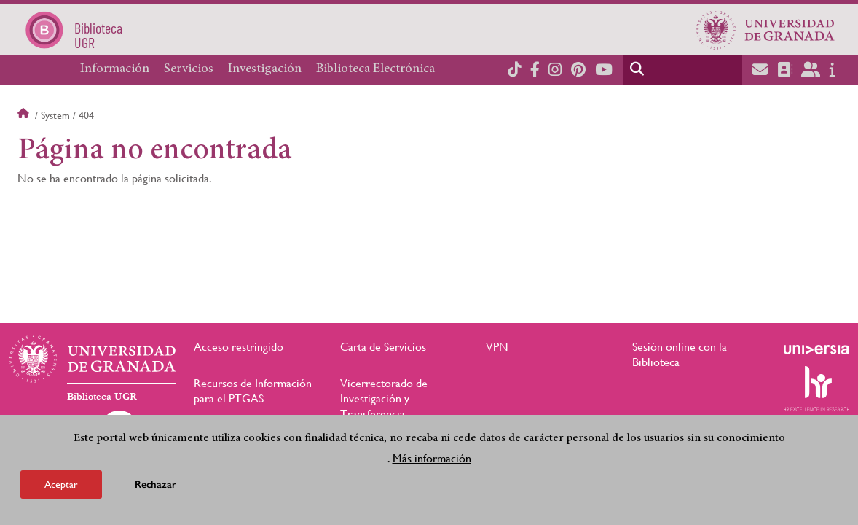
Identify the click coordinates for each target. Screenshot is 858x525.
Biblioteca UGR (102, 396)
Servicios (188, 69)
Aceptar (61, 484)
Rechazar (155, 484)
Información (114, 69)
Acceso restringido (238, 347)
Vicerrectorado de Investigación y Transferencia (384, 398)
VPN (497, 347)
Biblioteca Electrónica (375, 69)
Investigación (265, 69)
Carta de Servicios (383, 347)
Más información (432, 458)
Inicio (24, 115)
